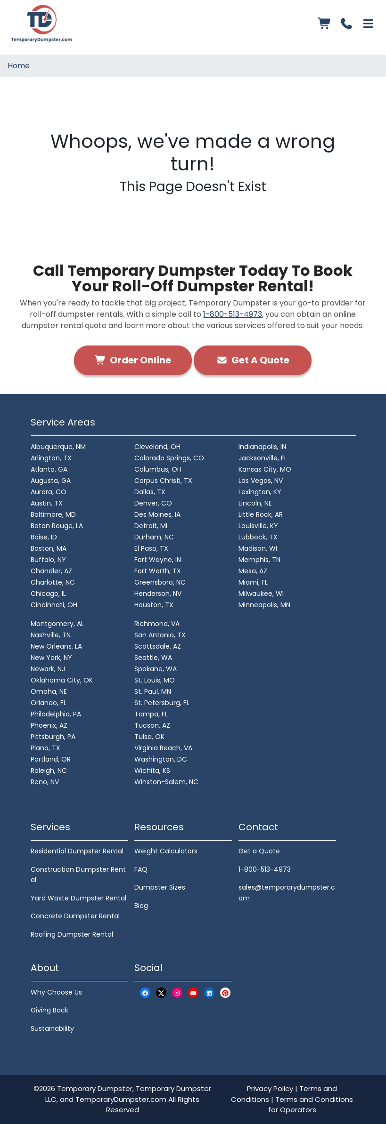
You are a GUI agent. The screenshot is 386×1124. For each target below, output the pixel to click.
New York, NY (51, 657)
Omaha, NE (49, 691)
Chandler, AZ (51, 571)
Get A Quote (252, 360)
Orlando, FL (48, 702)
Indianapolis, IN (262, 446)
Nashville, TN (51, 635)
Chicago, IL (48, 593)
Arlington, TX (51, 458)
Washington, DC (160, 759)
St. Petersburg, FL (161, 702)
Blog (141, 905)
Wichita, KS (152, 770)
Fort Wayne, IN (157, 559)
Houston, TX (153, 605)
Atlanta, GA (49, 469)
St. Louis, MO (154, 680)
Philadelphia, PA (56, 714)
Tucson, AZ (152, 725)
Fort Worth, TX (157, 571)
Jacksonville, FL (262, 458)
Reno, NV (45, 782)
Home (19, 65)
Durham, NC (154, 537)
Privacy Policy (270, 1088)
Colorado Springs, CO (169, 458)
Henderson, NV (157, 593)
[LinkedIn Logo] (209, 993)
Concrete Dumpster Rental (75, 916)
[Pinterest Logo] (225, 993)
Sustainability (52, 1028)
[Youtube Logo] (193, 993)
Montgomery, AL (57, 623)
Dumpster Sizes (159, 887)
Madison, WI (257, 548)
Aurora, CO (48, 492)
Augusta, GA (51, 480)
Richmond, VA (157, 623)
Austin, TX (47, 503)
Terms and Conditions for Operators (310, 1104)
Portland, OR (51, 759)
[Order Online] (324, 23)
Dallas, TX (149, 492)
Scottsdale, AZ (157, 646)
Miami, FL (253, 582)
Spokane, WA (155, 669)
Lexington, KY (259, 492)
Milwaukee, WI (261, 593)
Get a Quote (259, 851)
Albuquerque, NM (58, 446)
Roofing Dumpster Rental (72, 934)
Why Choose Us (56, 992)
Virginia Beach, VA (163, 748)
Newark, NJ (48, 669)
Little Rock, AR (260, 514)
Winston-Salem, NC (166, 782)
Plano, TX (45, 748)
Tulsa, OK (149, 736)
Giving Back (49, 1010)
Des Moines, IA (157, 514)
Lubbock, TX (258, 537)
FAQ (141, 869)
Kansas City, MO (264, 469)
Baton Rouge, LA (57, 525)
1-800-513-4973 (232, 314)
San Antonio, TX (160, 635)
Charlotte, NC (53, 582)
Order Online (133, 360)
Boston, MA (48, 548)
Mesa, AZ (252, 571)
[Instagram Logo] (177, 993)
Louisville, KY (258, 525)
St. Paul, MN (152, 691)
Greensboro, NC (160, 582)
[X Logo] (161, 993)
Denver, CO (153, 503)
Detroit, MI (150, 525)
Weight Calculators (165, 851)
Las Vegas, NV (260, 480)
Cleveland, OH (157, 446)
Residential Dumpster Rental (77, 851)
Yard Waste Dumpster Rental (78, 898)
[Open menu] (368, 23)
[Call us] (346, 23)
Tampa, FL (151, 714)
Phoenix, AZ (49, 725)
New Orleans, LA (56, 646)
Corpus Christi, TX (163, 480)
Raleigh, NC (49, 770)
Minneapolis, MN (264, 605)
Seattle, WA (153, 657)
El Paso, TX (151, 548)
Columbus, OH (157, 469)
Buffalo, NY (48, 559)
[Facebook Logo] (145, 993)
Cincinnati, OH (54, 605)
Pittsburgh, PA (53, 736)
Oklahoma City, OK (62, 680)
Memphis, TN (259, 559)
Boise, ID (44, 537)
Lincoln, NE (255, 503)
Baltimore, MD (53, 514)
